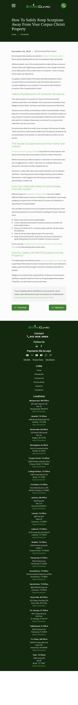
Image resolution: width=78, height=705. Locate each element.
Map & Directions (39, 445)
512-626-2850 (39, 370)
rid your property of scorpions (52, 294)
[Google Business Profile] (37, 380)
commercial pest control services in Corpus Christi (34, 331)
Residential (39, 408)
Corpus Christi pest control (52, 90)
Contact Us (39, 424)
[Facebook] (41, 380)
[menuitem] (27, 393)
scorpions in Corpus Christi (36, 228)
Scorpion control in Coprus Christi (25, 185)
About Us (39, 420)
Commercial (39, 412)
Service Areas (39, 416)
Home (39, 404)
